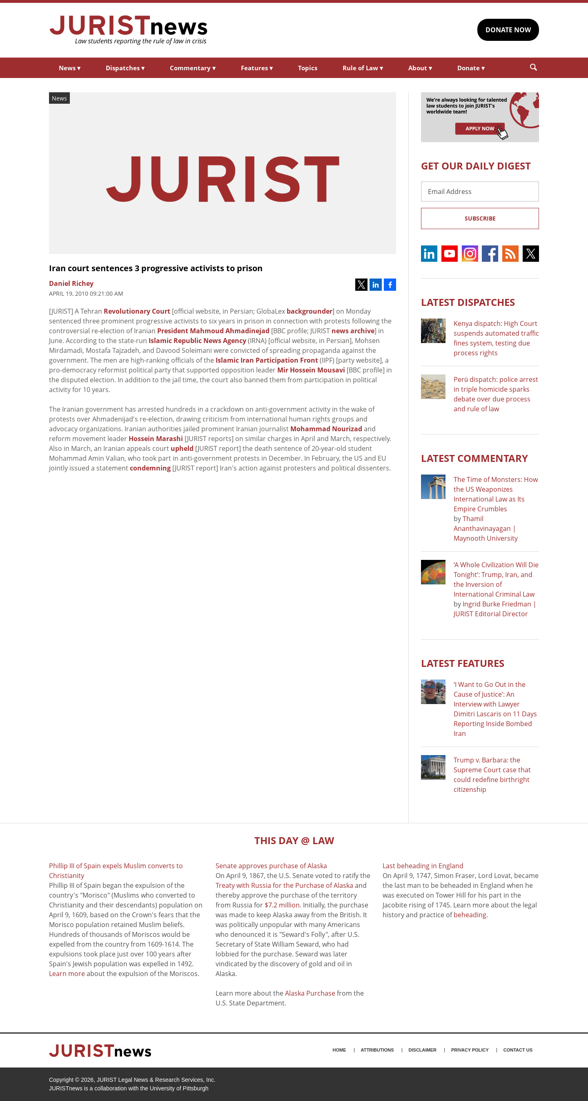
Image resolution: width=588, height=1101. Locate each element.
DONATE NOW (508, 29)
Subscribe (480, 218)
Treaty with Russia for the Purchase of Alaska (284, 885)
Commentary (193, 68)
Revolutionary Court (137, 311)
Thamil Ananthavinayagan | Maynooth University (486, 528)
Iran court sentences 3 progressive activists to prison (156, 268)
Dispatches (125, 68)
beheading (470, 914)
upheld (182, 448)
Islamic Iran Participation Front (267, 360)
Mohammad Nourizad (326, 428)
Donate (471, 68)
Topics (307, 68)
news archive (353, 330)
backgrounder (309, 311)
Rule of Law (363, 68)
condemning (150, 468)
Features (257, 68)
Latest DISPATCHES (468, 302)
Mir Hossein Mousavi (311, 370)
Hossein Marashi (156, 438)
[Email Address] (480, 191)
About (420, 68)
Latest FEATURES (462, 663)
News (69, 68)
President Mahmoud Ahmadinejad (213, 330)
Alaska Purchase (310, 993)
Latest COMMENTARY (474, 458)
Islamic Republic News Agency (197, 340)
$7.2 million (282, 904)
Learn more (67, 973)
